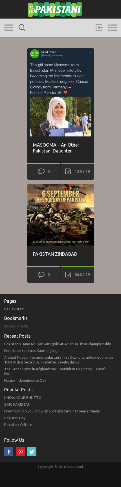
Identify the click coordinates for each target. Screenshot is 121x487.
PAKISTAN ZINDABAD (55, 254)
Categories (8, 27)
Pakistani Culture (18, 425)
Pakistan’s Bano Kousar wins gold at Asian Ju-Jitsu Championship (57, 344)
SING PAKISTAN (17, 404)
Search (22, 27)
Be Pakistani (14, 309)
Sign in (99, 27)
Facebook (8, 451)
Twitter (31, 451)
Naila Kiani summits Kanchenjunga (32, 351)
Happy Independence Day (25, 380)
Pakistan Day (14, 418)
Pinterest (20, 451)
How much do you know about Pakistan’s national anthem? (52, 411)
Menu (112, 27)
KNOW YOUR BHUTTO (22, 398)
